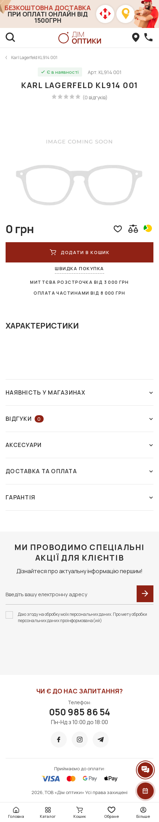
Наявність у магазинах (79, 392)
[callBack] (148, 37)
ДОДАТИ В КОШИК (79, 252)
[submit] (145, 593)
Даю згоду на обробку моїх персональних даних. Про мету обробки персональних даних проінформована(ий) (82, 617)
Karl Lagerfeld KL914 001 (34, 57)
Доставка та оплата (79, 471)
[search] (10, 37)
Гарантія (79, 497)
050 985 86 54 (79, 712)
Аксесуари (79, 445)
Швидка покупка (79, 268)
